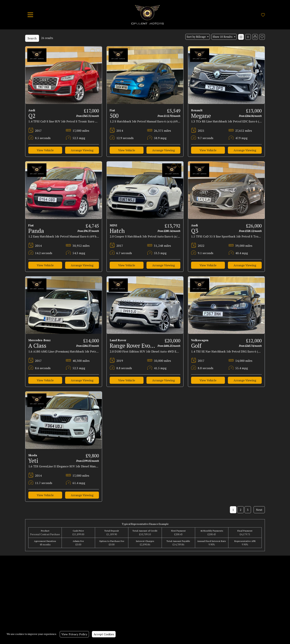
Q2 (32, 115)
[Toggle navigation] (30, 14)
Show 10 (223, 36)
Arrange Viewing (82, 150)
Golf (196, 345)
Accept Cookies (104, 634)
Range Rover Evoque (134, 345)
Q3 (194, 231)
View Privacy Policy (74, 634)
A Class (37, 345)
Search (32, 38)
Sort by (197, 36)
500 (114, 115)
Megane (201, 115)
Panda (36, 231)
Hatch (117, 231)
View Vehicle (45, 150)
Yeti (33, 460)
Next (259, 510)
